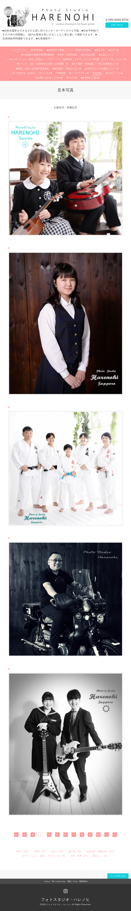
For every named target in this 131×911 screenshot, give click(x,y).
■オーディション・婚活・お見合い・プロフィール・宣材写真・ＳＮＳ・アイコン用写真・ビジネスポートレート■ (67, 59)
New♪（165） (23, 851)
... (106, 834)
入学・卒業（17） (79, 856)
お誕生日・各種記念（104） (100, 851)
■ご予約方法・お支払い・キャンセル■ (32, 73)
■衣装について (106, 54)
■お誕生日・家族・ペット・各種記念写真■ (69, 50)
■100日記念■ (88, 54)
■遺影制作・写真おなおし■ (67, 68)
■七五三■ (113, 50)
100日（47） (40, 851)
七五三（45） (58, 851)
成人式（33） (76, 851)
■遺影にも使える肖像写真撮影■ (32, 68)
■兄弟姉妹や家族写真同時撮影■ (37, 54)
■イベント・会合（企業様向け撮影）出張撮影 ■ (42, 64)
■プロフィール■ (114, 73)
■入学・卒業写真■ (67, 54)
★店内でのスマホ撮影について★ (102, 68)
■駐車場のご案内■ (90, 78)
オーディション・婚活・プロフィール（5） (44, 856)
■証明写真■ (37, 50)
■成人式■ (100, 50)
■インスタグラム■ (79, 73)
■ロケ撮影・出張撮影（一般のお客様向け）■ (95, 64)
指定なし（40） (101, 856)
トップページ (19, 50)
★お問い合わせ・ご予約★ (49, 78)
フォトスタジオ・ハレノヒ (65, 899)
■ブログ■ (72, 78)
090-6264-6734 (118, 19)
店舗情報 (60, 73)
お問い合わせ (117, 25)
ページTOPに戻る (118, 876)
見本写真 (97, 73)
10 (98, 834)
